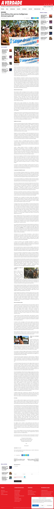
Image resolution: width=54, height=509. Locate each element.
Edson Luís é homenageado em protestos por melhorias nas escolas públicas (5, 478)
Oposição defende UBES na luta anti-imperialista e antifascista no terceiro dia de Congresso (5, 51)
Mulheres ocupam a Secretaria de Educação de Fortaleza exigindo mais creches (33, 460)
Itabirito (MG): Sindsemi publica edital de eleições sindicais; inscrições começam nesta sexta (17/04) (5, 64)
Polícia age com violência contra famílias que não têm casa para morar (19, 460)
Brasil (2, 12)
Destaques (4, 12)
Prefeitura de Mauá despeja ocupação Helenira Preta (5, 473)
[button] (52, 9)
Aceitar (35, 505)
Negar (42, 505)
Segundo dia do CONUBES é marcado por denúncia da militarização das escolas (5, 58)
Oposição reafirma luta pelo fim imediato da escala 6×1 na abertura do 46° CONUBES (5, 70)
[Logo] (20, 3)
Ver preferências (49, 505)
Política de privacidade (41, 507)
